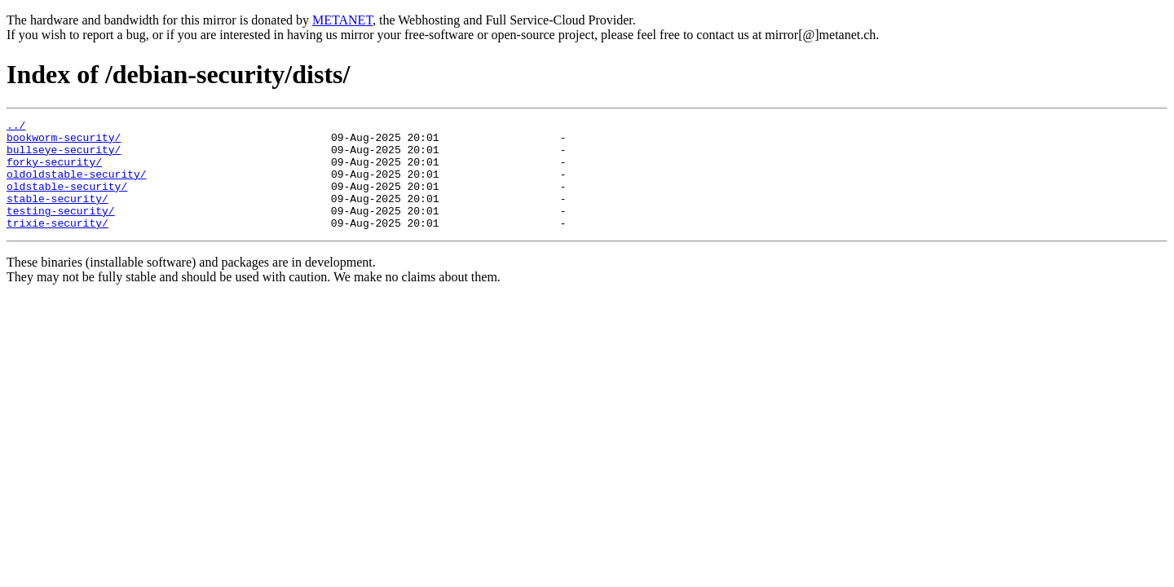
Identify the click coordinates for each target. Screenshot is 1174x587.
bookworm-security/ (64, 142)
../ (16, 127)
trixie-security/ (57, 244)
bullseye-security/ (64, 156)
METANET (342, 20)
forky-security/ (54, 171)
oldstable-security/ (67, 200)
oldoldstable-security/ (77, 186)
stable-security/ (57, 215)
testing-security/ (61, 230)
